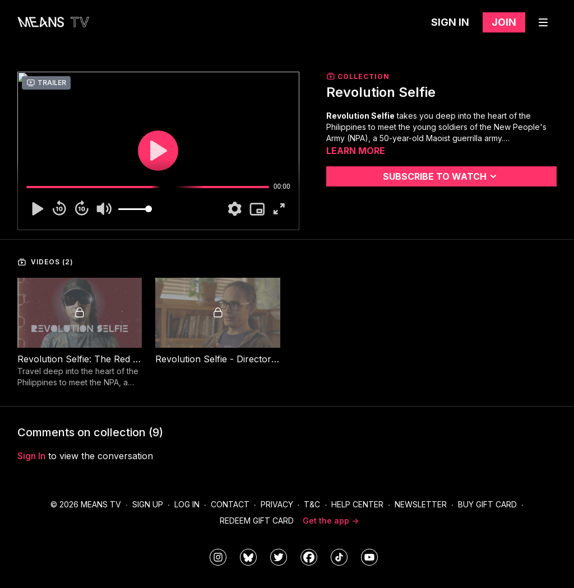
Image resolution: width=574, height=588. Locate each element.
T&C (312, 504)
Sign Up (147, 504)
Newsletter (421, 504)
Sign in (450, 22)
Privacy (277, 504)
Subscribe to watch (441, 176)
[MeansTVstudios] (248, 557)
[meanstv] (308, 557)
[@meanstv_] (339, 557)
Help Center (357, 504)
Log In (187, 504)
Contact (230, 504)
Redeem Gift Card (257, 520)
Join (504, 22)
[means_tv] (218, 557)
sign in (31, 455)
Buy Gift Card (487, 504)
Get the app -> (331, 520)
